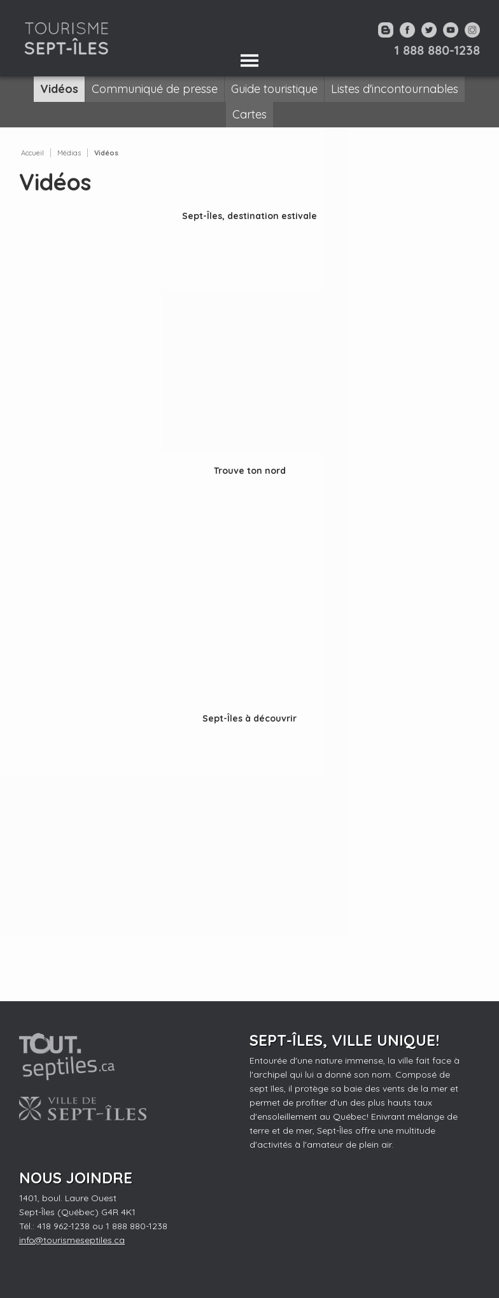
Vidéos (106, 152)
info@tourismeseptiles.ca (72, 1240)
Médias (69, 152)
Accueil (32, 152)
